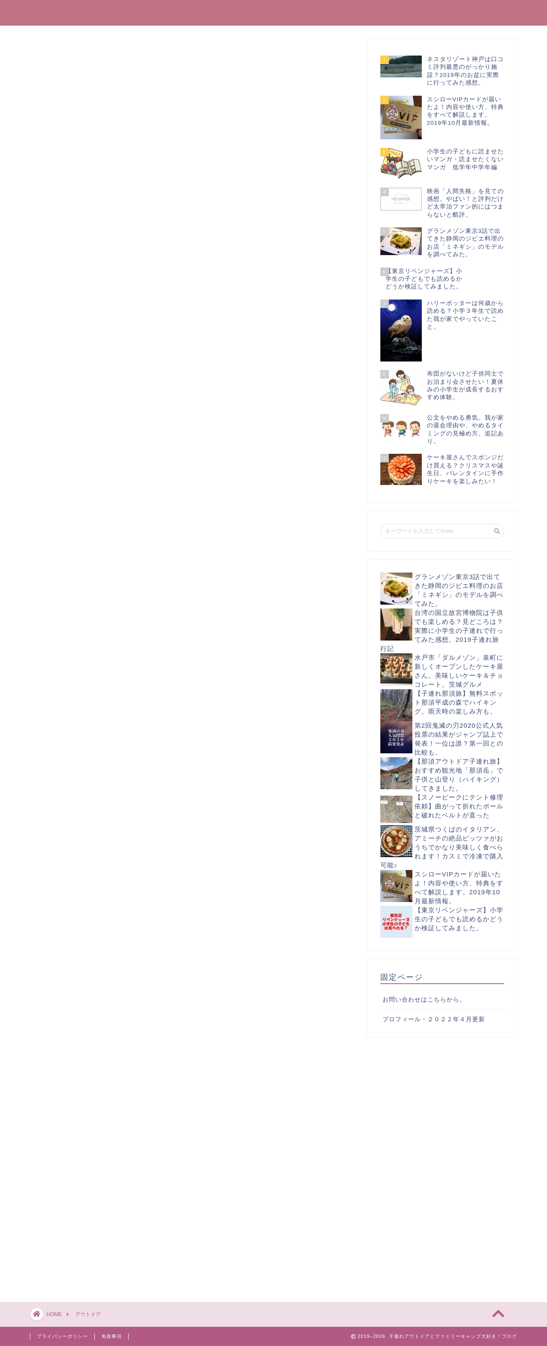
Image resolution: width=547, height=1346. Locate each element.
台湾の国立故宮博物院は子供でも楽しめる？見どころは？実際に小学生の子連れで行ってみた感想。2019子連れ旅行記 (441, 630)
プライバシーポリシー (62, 1336)
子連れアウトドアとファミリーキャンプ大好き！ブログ (273, 12)
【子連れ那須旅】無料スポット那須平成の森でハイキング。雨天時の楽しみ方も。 (459, 702)
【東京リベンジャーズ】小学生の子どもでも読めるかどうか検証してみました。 (459, 919)
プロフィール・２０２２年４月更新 (433, 1019)
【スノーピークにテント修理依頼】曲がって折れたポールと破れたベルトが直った (459, 806)
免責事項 (111, 1336)
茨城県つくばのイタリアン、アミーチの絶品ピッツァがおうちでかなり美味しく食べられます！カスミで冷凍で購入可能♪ (441, 847)
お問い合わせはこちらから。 (424, 999)
